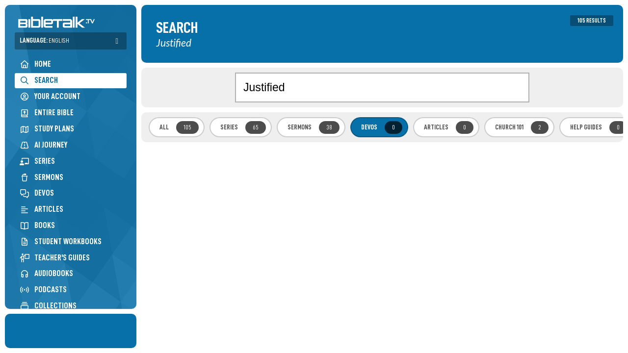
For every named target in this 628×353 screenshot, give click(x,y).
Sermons (41, 177)
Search (39, 80)
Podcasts (43, 289)
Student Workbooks (61, 241)
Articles (41, 209)
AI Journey (43, 145)
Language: (44, 40)
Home (35, 64)
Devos (37, 193)
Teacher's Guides (55, 257)
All (179, 127)
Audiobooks (46, 273)
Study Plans (47, 129)
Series (37, 161)
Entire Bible (47, 112)
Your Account (50, 96)
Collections (48, 306)
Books (37, 225)
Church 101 (522, 127)
